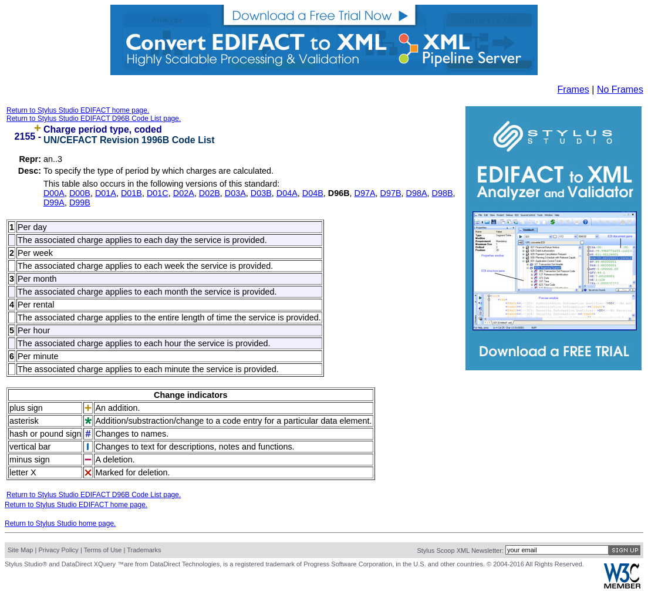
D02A (183, 193)
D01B (131, 193)
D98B (442, 193)
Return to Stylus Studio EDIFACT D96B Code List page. (93, 118)
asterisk (24, 420)
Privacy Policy (58, 549)
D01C (157, 193)
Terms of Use (103, 549)
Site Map (20, 549)
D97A (365, 193)
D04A (287, 193)
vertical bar (29, 446)
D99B (79, 202)
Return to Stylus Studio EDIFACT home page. (77, 110)
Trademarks (144, 549)
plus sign (26, 408)
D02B (209, 193)
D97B (390, 193)
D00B (79, 193)
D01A (105, 193)
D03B (261, 193)
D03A (235, 193)
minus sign (29, 459)
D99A (54, 202)
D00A (54, 193)
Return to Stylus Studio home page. (60, 523)
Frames (573, 89)
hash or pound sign (45, 433)
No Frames (620, 89)
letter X (22, 472)
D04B (312, 193)
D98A (416, 193)
